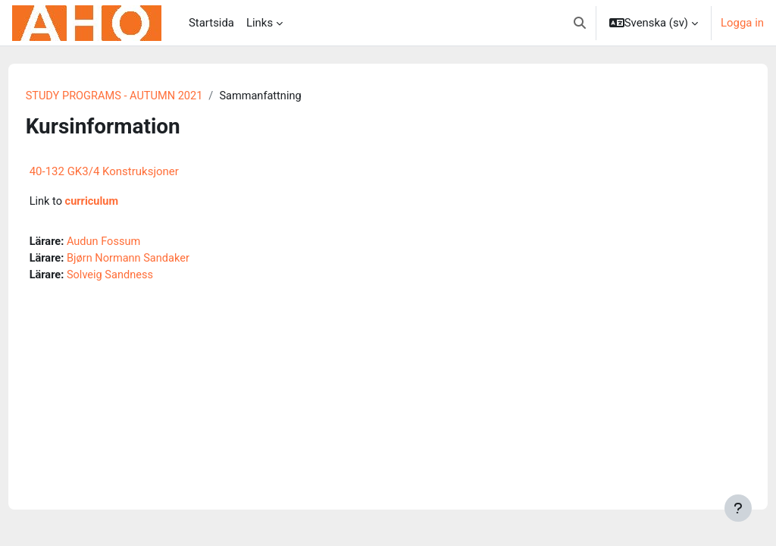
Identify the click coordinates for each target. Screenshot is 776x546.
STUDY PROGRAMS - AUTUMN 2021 (145, 96)
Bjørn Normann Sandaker (159, 260)
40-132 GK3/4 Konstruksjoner (132, 172)
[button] (580, 23)
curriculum (121, 202)
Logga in (742, 23)
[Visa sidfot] (738, 508)
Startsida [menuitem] (211, 23)
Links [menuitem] (259, 23)
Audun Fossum (134, 242)
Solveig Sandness (140, 277)
